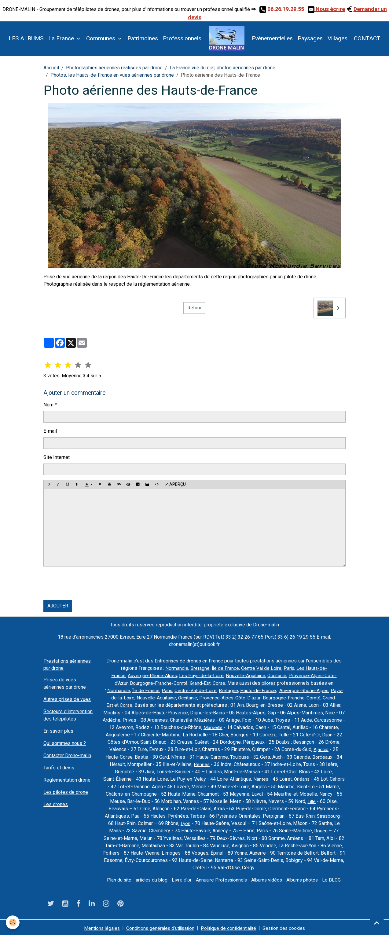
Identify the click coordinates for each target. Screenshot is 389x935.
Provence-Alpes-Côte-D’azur (231, 697)
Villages (337, 38)
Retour (194, 308)
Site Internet (56, 457)
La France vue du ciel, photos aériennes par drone (222, 68)
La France (61, 38)
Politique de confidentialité (230, 926)
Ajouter (57, 606)
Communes (101, 38)
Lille (311, 800)
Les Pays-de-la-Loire (200, 675)
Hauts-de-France (258, 690)
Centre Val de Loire (260, 668)
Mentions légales (98, 926)
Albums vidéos (268, 878)
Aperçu (175, 484)
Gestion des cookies (287, 926)
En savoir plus (58, 731)
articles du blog (150, 878)
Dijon (327, 734)
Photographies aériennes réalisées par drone (114, 68)
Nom (48, 405)
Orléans (302, 778)
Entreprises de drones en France (189, 661)
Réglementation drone (66, 780)
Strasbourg (328, 815)
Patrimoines (142, 38)
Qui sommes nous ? (64, 743)
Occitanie (278, 675)
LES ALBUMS (26, 38)
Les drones (55, 804)
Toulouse (239, 756)
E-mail (50, 431)
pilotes (268, 683)
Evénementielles (272, 38)
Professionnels (182, 38)
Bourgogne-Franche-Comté (158, 683)
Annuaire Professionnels (221, 878)
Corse (218, 683)
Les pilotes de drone (65, 792)
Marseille (213, 727)
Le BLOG (334, 878)
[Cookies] (13, 922)
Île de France (224, 668)
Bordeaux (323, 756)
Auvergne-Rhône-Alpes (150, 675)
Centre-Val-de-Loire (195, 690)
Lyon (185, 822)
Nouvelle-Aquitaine (246, 675)
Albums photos (304, 878)
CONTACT (366, 38)
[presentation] (89, 583)
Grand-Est (199, 683)
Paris (289, 668)
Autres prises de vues (67, 699)
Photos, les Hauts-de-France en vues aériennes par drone (112, 75)
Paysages (310, 38)
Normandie (175, 668)
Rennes (201, 763)
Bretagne (198, 668)
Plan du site (116, 878)
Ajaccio (320, 749)
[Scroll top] (376, 922)
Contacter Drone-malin (67, 755)
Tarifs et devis (58, 768)
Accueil (51, 68)
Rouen (321, 829)
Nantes (260, 778)
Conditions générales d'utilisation (159, 926)
